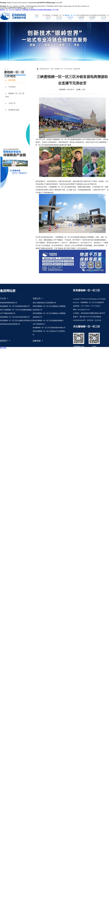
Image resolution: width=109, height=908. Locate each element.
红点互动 (98, 320)
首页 (51, 69)
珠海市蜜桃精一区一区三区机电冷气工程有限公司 (49, 333)
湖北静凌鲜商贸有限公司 (8, 303)
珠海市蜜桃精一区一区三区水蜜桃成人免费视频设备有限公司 (49, 308)
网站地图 (3, 348)
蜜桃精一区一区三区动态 (63, 69)
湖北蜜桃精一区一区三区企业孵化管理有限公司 (16, 320)
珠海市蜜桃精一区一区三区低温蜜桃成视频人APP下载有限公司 (48, 322)
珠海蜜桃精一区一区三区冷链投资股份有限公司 (49, 327)
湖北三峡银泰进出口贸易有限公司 (44, 303)
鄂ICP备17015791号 (86, 317)
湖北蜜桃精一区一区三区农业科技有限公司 (15, 317)
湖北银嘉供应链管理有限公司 (10, 324)
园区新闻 (77, 69)
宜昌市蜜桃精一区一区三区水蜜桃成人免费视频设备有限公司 (49, 315)
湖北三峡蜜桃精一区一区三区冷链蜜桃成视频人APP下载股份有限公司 (16, 311)
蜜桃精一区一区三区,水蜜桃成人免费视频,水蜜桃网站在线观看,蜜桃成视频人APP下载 (29, 10)
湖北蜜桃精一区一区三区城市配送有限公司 (15, 306)
